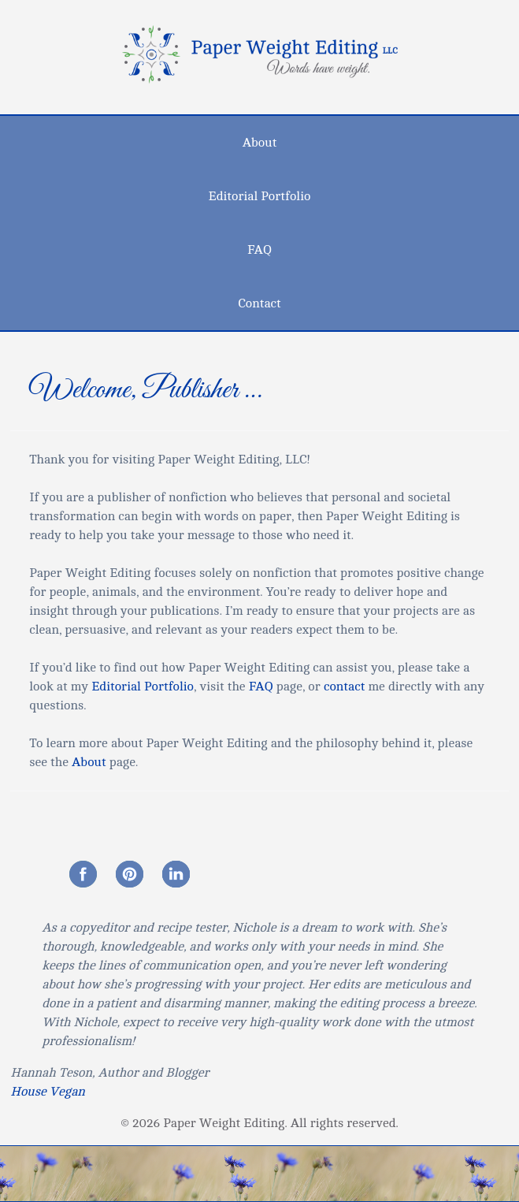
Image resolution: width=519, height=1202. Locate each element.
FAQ (259, 250)
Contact (259, 303)
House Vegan (47, 1092)
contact (344, 686)
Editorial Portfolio (260, 196)
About (260, 143)
